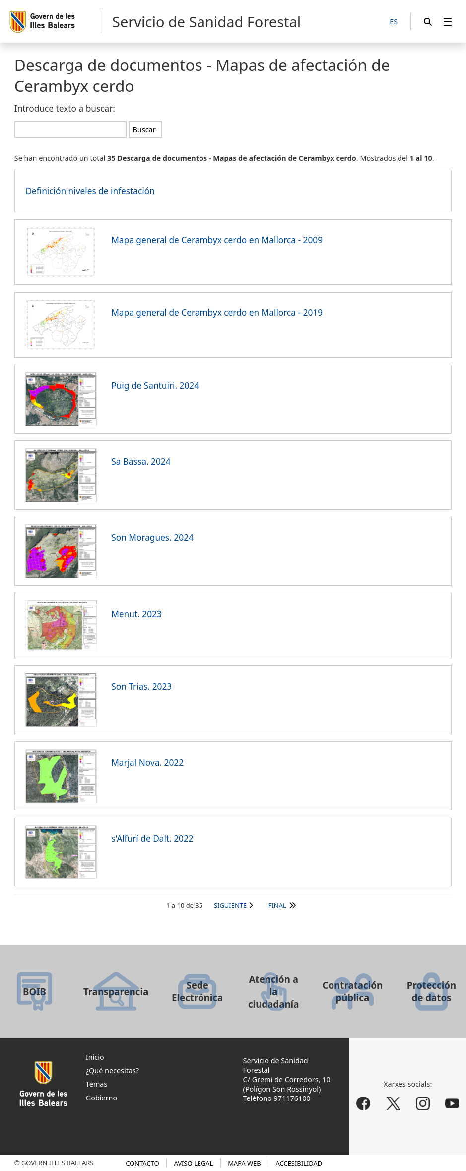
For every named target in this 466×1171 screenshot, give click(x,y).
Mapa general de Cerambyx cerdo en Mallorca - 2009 (217, 240)
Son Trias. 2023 (141, 686)
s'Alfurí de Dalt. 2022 (152, 838)
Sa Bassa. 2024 (140, 461)
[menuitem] (448, 21)
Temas (97, 1084)
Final (277, 905)
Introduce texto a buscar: (64, 108)
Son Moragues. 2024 (152, 537)
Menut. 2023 (136, 614)
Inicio (95, 1057)
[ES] (393, 22)
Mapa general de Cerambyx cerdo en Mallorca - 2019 (217, 312)
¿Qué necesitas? (112, 1070)
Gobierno (101, 1097)
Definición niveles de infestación (90, 191)
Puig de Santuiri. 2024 (155, 385)
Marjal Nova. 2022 (147, 762)
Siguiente (230, 905)
